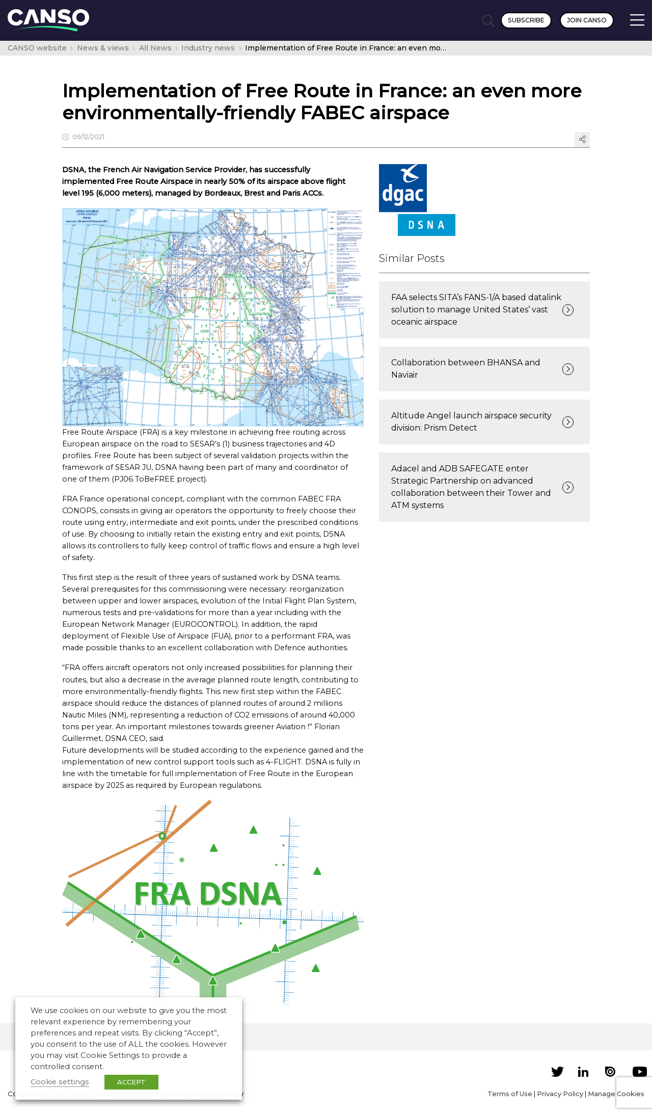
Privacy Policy (560, 1094)
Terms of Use (509, 1094)
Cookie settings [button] (60, 1081)
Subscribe (526, 20)
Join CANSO (587, 20)
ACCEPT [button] (131, 1082)
